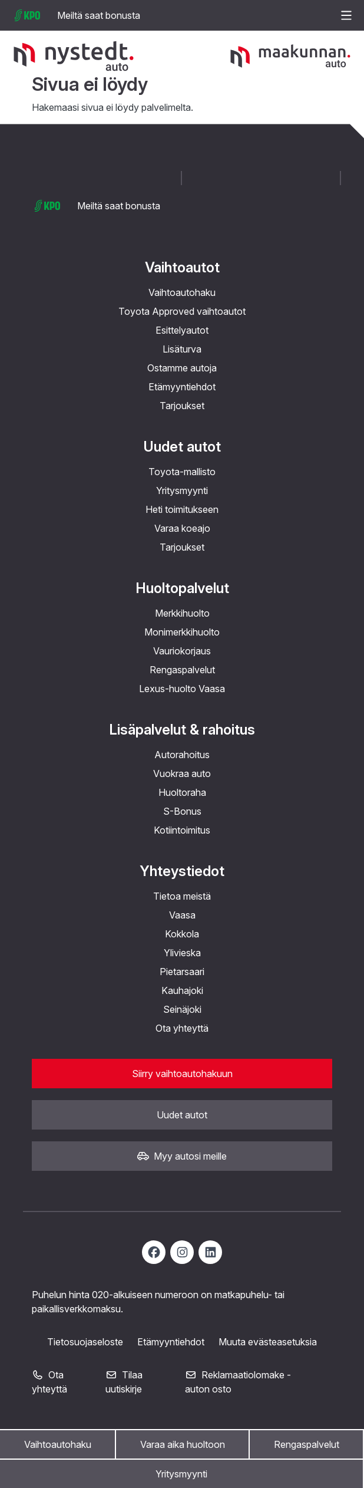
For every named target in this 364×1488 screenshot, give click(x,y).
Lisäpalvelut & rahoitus (182, 729)
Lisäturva (182, 349)
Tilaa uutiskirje (124, 1382)
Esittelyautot (182, 330)
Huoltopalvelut (182, 588)
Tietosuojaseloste (85, 1342)
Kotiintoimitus (182, 830)
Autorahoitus (182, 755)
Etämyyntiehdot (182, 387)
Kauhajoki (182, 990)
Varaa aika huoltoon (182, 1444)
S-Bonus (182, 811)
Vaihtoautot (182, 267)
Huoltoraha (182, 792)
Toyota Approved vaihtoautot (182, 311)
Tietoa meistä (182, 896)
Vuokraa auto (182, 773)
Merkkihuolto (182, 613)
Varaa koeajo (182, 528)
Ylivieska (182, 953)
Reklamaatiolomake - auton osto (238, 1382)
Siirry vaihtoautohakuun (182, 1073)
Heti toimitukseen (182, 509)
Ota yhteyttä (182, 1028)
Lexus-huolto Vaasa (182, 688)
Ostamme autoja (182, 368)
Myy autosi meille (182, 1156)
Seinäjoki (182, 1009)
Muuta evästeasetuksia (268, 1342)
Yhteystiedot (182, 871)
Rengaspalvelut (306, 1444)
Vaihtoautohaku (57, 1444)
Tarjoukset (182, 405)
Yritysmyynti (181, 1474)
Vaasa (182, 915)
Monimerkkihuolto (182, 632)
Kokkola (182, 934)
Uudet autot (182, 446)
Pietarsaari (182, 971)
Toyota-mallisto (182, 472)
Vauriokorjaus (182, 651)
